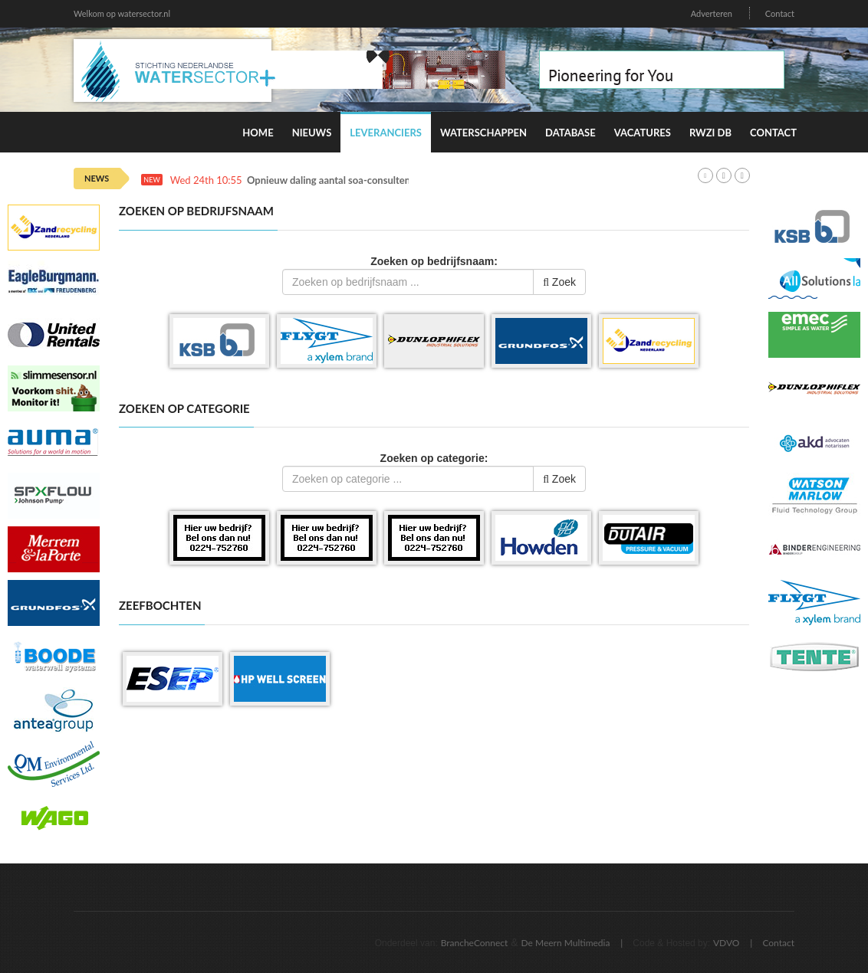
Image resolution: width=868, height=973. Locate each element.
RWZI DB (710, 132)
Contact (779, 13)
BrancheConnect (474, 942)
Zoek (559, 282)
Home (257, 132)
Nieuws (312, 132)
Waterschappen (483, 132)
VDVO (726, 942)
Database (570, 132)
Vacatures (642, 132)
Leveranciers (386, 132)
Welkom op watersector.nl (122, 13)
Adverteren (711, 13)
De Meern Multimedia (565, 942)
